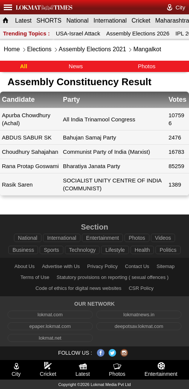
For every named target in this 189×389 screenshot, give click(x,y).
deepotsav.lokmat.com (139, 326)
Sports (51, 250)
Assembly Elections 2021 (92, 49)
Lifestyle (114, 250)
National (77, 20)
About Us (24, 266)
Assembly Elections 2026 (137, 33)
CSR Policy (141, 288)
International (110, 20)
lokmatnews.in (138, 314)
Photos (146, 66)
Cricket (141, 20)
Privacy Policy (102, 266)
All (23, 66)
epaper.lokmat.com (50, 326)
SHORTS (49, 20)
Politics (168, 250)
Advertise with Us (61, 266)
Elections (39, 49)
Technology (82, 250)
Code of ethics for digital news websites (78, 288)
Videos (163, 238)
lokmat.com (50, 314)
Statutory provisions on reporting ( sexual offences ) (113, 277)
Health (142, 250)
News (76, 66)
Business (23, 250)
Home (12, 49)
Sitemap (166, 266)
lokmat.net (50, 338)
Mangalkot (147, 49)
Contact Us (137, 266)
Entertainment (102, 238)
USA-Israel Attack (78, 33)
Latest (23, 20)
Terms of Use (34, 277)
